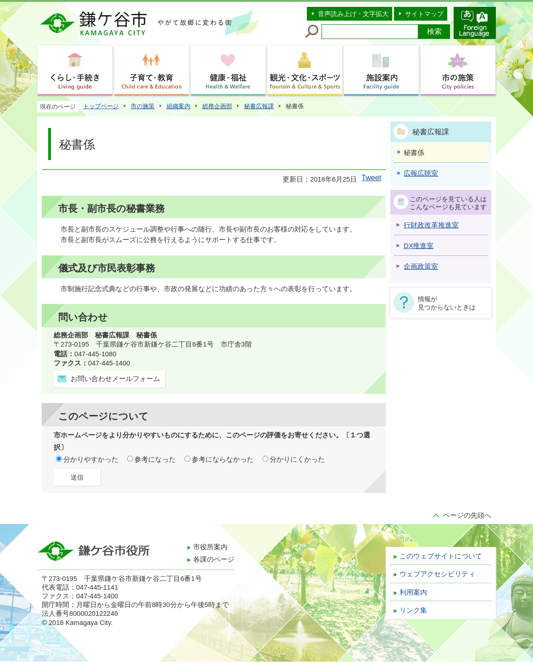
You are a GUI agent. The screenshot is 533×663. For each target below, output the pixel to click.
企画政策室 (421, 266)
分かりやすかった (90, 459)
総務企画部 (217, 106)
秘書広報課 (259, 106)
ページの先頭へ (467, 515)
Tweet (371, 178)
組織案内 (178, 106)
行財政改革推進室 (431, 225)
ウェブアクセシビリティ (437, 574)
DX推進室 (418, 245)
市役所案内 (210, 547)
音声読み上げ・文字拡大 (353, 13)
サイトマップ (424, 13)
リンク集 (413, 610)
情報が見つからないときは (447, 303)
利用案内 (413, 592)
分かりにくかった (297, 459)
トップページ (101, 106)
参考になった (155, 459)
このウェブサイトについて (441, 556)
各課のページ (213, 559)
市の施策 (143, 106)
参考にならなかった (223, 459)
